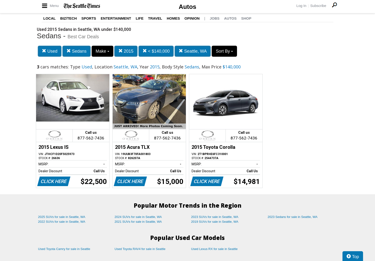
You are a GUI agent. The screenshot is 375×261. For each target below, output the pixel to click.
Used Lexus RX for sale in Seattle (214, 249)
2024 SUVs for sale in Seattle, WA (138, 217)
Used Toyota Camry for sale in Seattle (64, 249)
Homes (173, 18)
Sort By (224, 51)
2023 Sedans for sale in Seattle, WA (292, 217)
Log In (301, 6)
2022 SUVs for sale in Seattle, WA (61, 221)
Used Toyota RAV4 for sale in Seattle (140, 249)
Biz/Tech (68, 18)
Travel (155, 18)
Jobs (215, 18)
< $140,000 (156, 51)
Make (102, 51)
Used (49, 51)
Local (49, 18)
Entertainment (116, 18)
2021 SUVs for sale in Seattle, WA (138, 221)
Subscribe (318, 6)
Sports (88, 18)
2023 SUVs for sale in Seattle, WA (214, 217)
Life (139, 18)
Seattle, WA (193, 51)
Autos (187, 6)
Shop (246, 18)
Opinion (191, 18)
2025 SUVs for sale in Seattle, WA (61, 217)
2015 (125, 51)
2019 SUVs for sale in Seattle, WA (214, 221)
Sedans (76, 51)
